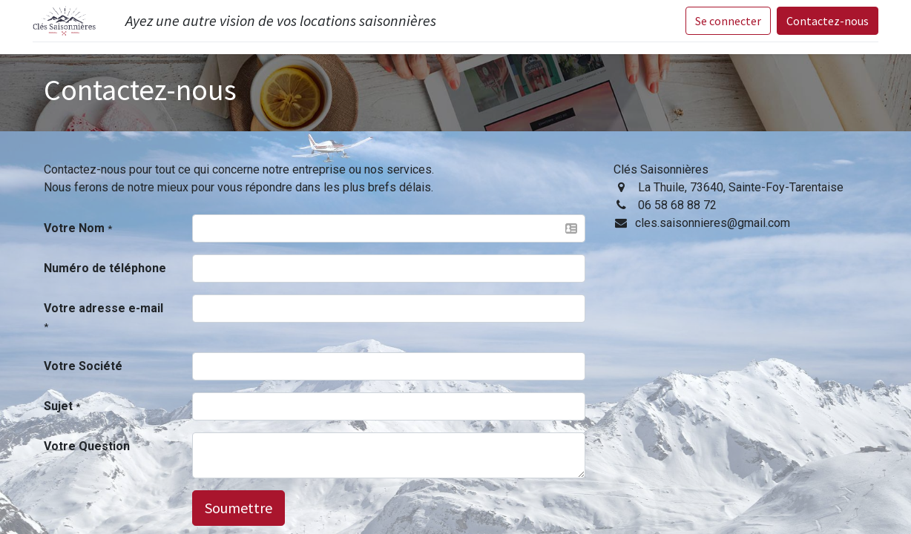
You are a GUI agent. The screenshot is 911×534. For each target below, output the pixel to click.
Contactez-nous (827, 20)
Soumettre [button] (238, 507)
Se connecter (728, 20)
